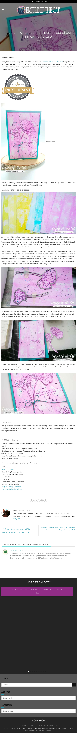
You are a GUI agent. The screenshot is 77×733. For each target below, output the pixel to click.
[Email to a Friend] (38, 500)
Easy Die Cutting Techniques (12, 487)
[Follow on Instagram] (36, 720)
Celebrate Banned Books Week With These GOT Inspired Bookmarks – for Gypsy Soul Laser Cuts (58, 530)
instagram (16, 519)
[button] (2, 10)
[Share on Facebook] (31, 500)
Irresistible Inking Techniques (53, 62)
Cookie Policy (32, 725)
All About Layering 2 (9, 469)
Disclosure (42, 725)
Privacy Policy (52, 725)
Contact (23, 725)
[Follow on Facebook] (33, 720)
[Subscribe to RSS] (43, 720)
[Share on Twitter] (35, 500)
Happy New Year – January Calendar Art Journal (37, 590)
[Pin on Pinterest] (42, 500)
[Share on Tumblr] (45, 500)
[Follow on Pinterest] (40, 720)
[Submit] (74, 684)
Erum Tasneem (15, 551)
